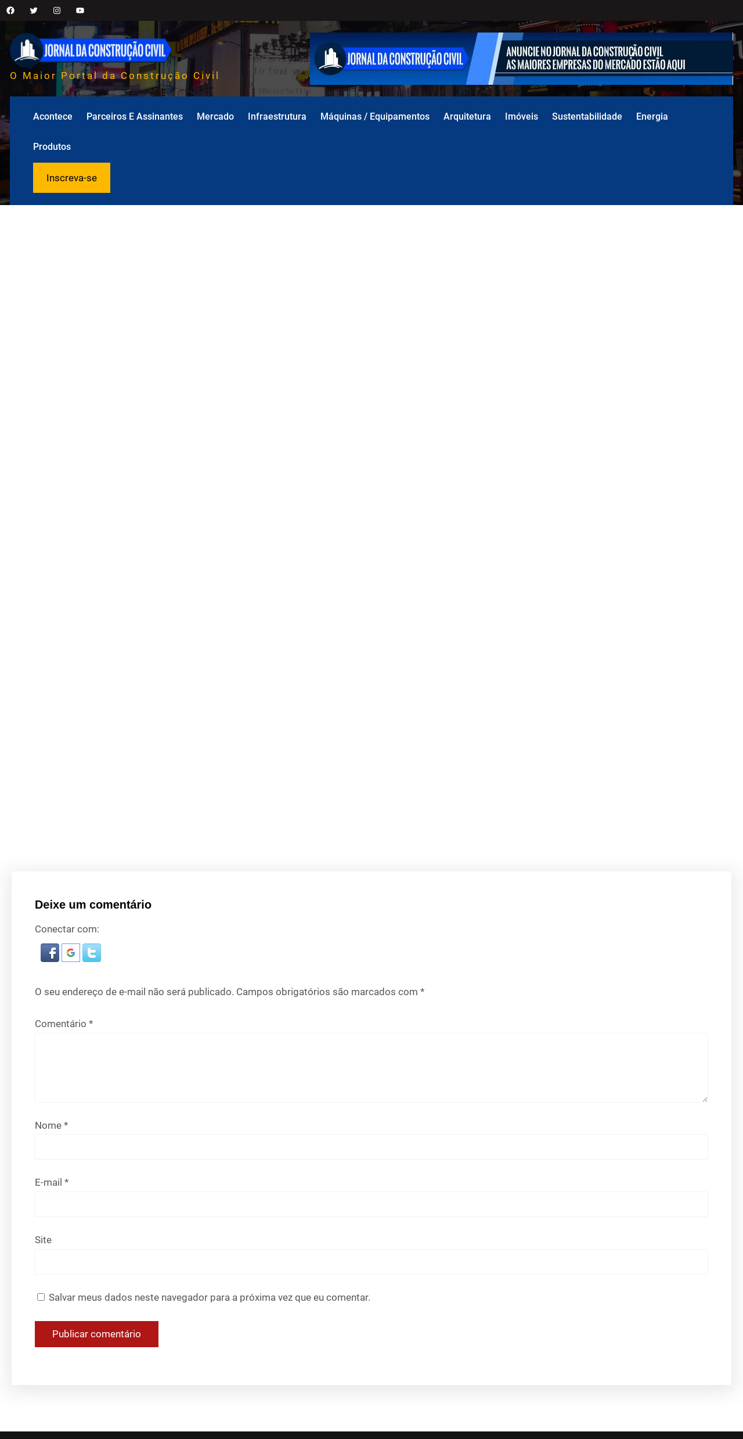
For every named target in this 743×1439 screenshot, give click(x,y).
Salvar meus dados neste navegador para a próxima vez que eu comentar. (209, 1297)
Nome (51, 1125)
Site (43, 1240)
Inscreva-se (71, 178)
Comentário (64, 1023)
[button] (51, 958)
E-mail (51, 1182)
